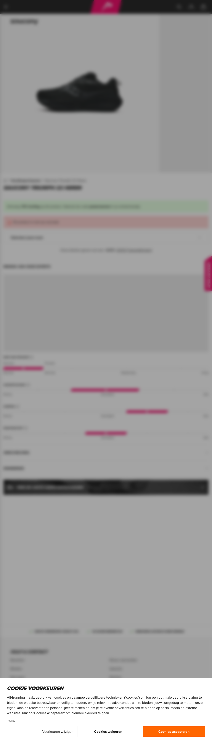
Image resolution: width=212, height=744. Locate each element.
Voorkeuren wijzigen (58, 731)
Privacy (11, 720)
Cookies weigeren (108, 731)
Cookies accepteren (174, 731)
